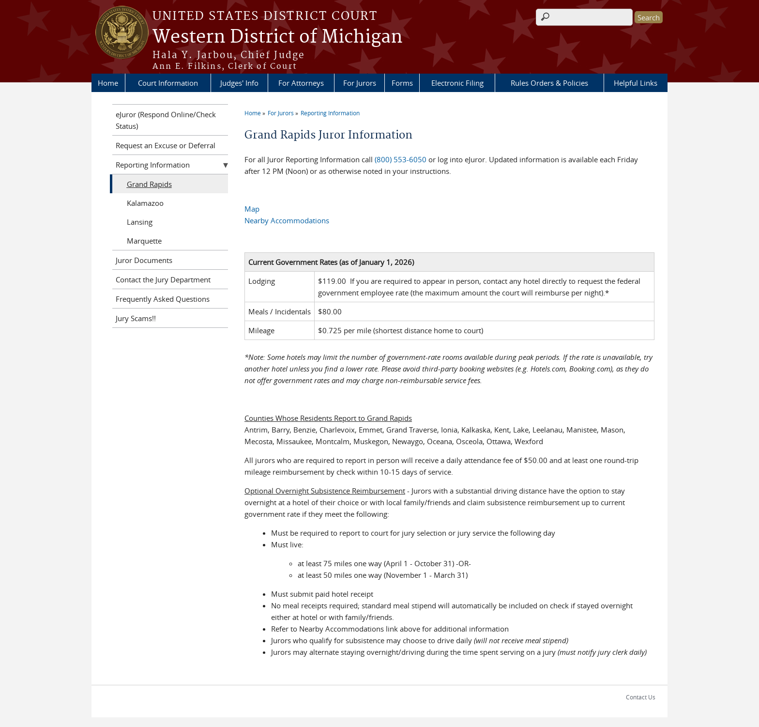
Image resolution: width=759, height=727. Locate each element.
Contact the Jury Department (163, 279)
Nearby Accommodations (286, 220)
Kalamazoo (145, 203)
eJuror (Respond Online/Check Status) (166, 120)
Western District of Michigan (277, 37)
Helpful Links (635, 83)
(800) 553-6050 (400, 159)
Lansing (139, 222)
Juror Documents (144, 260)
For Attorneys (301, 83)
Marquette (144, 241)
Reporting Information (330, 113)
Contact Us (640, 697)
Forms (402, 83)
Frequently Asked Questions (163, 299)
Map (251, 209)
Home (108, 83)
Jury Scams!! (136, 318)
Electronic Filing (457, 83)
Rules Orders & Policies (549, 83)
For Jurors (359, 83)
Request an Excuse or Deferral (165, 145)
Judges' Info (239, 83)
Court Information (168, 83)
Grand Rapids (149, 184)
